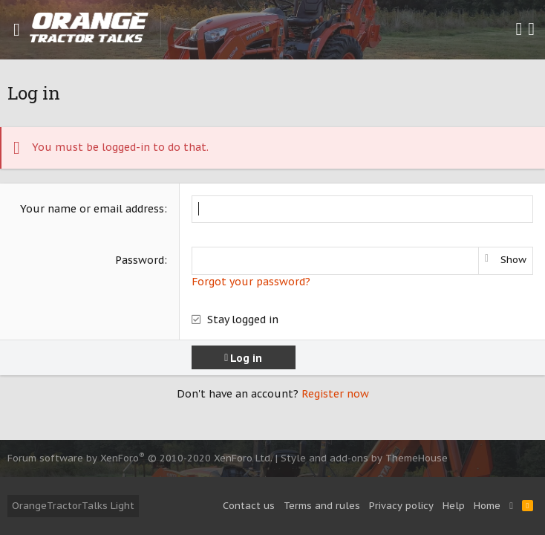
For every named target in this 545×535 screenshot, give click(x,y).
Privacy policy (401, 505)
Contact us (249, 505)
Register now (335, 394)
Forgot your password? (251, 281)
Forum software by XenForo (139, 458)
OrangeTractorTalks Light (73, 505)
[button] (16, 30)
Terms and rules (322, 505)
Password (139, 260)
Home (487, 505)
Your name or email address (92, 208)
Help (454, 505)
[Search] (531, 29)
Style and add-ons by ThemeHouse (364, 458)
